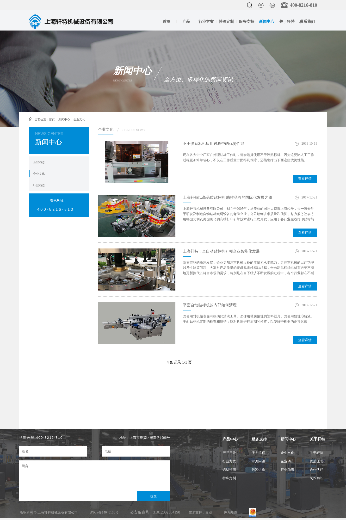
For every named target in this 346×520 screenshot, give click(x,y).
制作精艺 (316, 478)
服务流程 (258, 453)
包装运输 (258, 469)
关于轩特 (287, 21)
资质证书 (316, 461)
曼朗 (208, 512)
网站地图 (231, 512)
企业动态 (39, 162)
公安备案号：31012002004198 (155, 512)
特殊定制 (226, 21)
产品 (186, 21)
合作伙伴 (316, 469)
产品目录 (229, 453)
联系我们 (307, 21)
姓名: (25, 451)
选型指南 (229, 469)
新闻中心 (266, 21)
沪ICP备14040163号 (104, 512)
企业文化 (39, 173)
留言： (27, 466)
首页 (166, 21)
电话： (110, 451)
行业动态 (39, 185)
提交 (153, 496)
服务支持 (246, 21)
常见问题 (258, 461)
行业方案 (206, 21)
